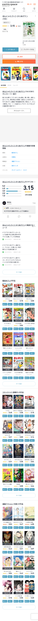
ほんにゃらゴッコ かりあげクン (13, 91)
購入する (19, 61)
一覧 (32, 181)
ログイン (34, 9)
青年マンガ (15, 165)
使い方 (29, 4)
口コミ (9, 85)
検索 (24, 9)
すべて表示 (19, 272)
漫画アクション (16, 161)
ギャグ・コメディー (17, 170)
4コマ (25, 170)
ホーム (3, 9)
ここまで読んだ (10, 49)
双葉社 (14, 157)
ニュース (15, 85)
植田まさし (7, 22)
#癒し (5, 29)
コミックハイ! (7, 392)
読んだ (10, 304)
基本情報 (3, 85)
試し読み (19, 56)
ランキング (14, 9)
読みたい (5, 304)
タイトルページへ (19, 110)
